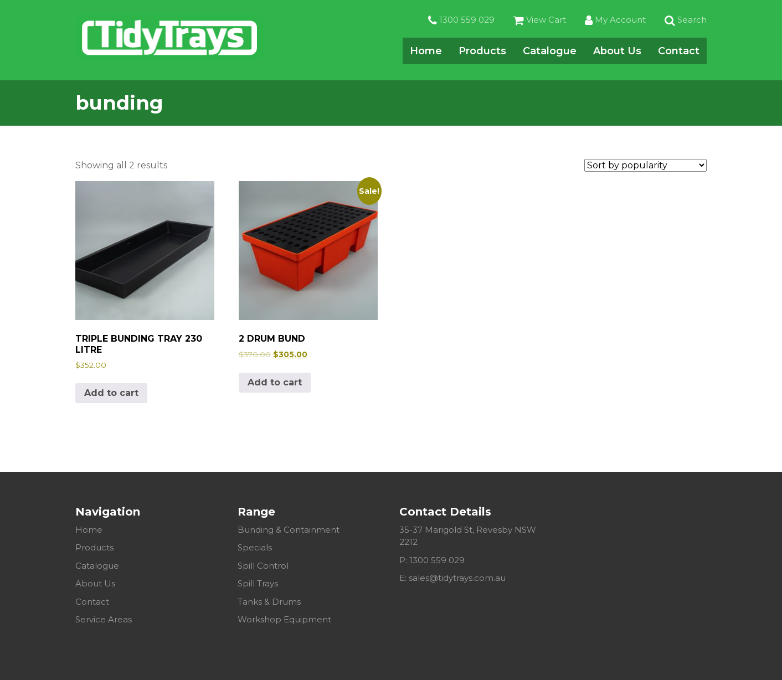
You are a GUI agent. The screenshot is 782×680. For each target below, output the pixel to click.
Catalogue (550, 51)
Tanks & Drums (269, 601)
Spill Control (263, 565)
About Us (617, 51)
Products (482, 51)
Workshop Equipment (284, 619)
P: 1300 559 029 (432, 560)
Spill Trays (258, 583)
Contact (678, 51)
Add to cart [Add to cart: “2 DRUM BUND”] (275, 382)
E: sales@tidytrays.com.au (452, 578)
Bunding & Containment (288, 529)
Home (426, 51)
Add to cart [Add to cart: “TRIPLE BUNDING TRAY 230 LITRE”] (111, 393)
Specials (255, 547)
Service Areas (103, 619)
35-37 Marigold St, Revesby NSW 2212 (467, 536)
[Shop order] (645, 165)
